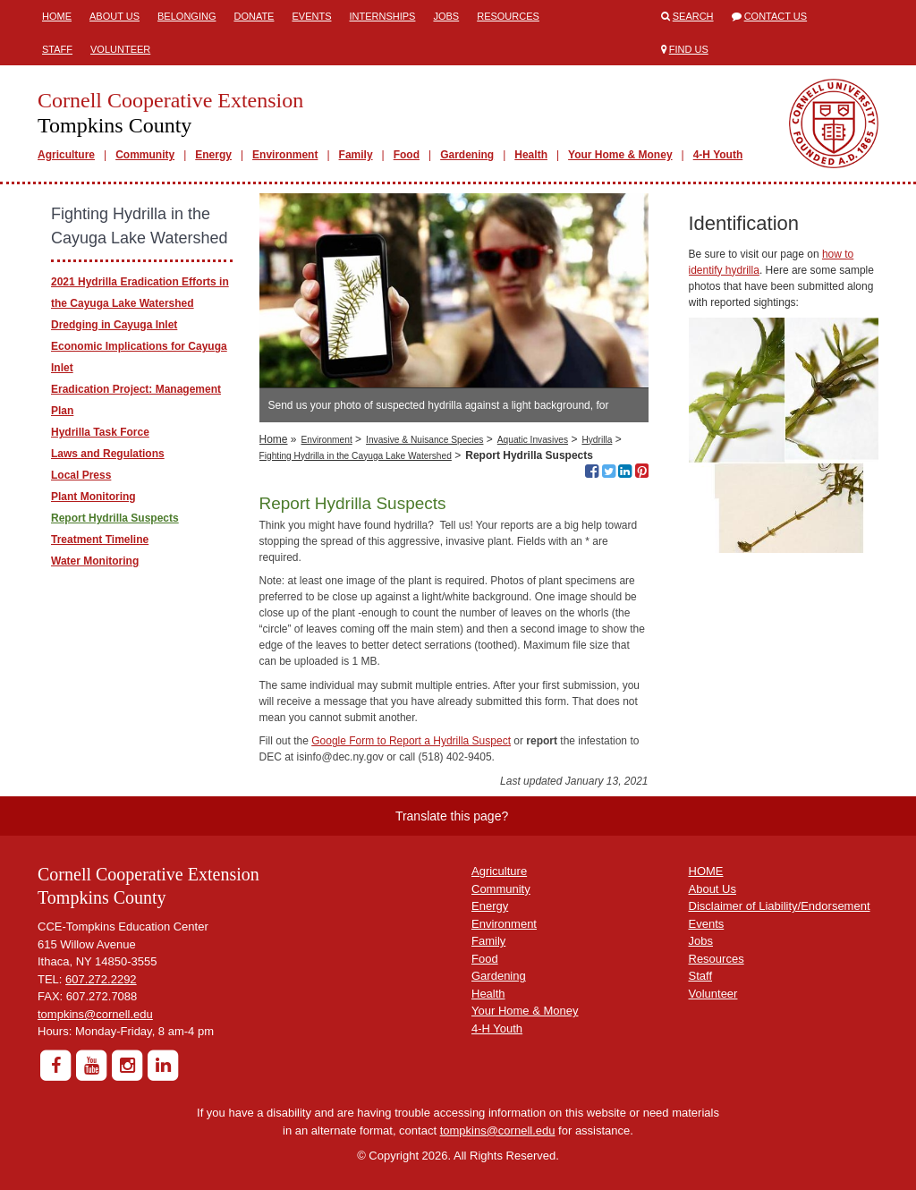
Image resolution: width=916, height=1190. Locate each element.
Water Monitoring (95, 561)
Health (530, 155)
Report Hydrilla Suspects (115, 518)
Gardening (467, 155)
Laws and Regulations (108, 453)
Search (693, 16)
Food (407, 155)
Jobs (446, 16)
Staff (57, 49)
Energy (213, 155)
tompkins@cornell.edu (95, 1014)
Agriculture (66, 155)
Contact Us (776, 16)
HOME (706, 871)
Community (144, 155)
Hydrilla (596, 440)
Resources (508, 16)
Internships (382, 16)
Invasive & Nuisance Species (424, 440)
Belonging (186, 16)
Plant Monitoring (93, 496)
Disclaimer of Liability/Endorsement (779, 906)
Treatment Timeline (99, 539)
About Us (114, 16)
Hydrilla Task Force (100, 432)
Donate (253, 16)
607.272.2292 (101, 979)
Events (311, 16)
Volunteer (120, 49)
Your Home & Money (620, 155)
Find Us (688, 49)
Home (57, 16)
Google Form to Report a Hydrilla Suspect (411, 741)
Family (356, 155)
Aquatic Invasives (532, 440)
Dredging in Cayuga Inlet (114, 325)
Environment (285, 155)
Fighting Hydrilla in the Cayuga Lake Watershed (355, 456)
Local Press (81, 475)
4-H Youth (718, 155)
